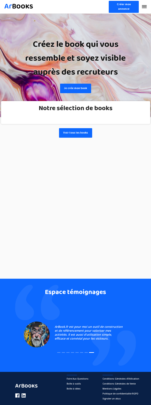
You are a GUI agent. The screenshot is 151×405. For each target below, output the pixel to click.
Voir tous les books (75, 132)
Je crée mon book (75, 88)
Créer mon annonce (124, 6)
